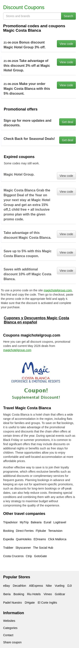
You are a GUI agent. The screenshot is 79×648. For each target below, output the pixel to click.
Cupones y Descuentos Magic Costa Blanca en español (36, 320)
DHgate (30, 602)
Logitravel (59, 522)
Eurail (47, 522)
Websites (9, 620)
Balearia (36, 522)
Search (68, 16)
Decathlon (19, 585)
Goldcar (60, 594)
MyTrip (24, 522)
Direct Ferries (25, 530)
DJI (69, 585)
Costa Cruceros (13, 556)
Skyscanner (23, 547)
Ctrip (29, 556)
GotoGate (40, 556)
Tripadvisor (10, 522)
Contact (8, 635)
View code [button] (66, 43)
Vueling (59, 585)
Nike (49, 585)
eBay (6, 585)
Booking (8, 530)
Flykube (41, 530)
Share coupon (12, 642)
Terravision (55, 530)
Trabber (8, 547)
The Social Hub (43, 547)
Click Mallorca (57, 539)
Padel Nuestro (12, 602)
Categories (10, 628)
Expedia (8, 539)
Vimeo (48, 594)
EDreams (40, 539)
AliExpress (36, 585)
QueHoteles (24, 539)
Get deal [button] (67, 122)
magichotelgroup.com (58, 290)
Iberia (7, 594)
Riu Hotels (34, 594)
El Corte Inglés (47, 602)
